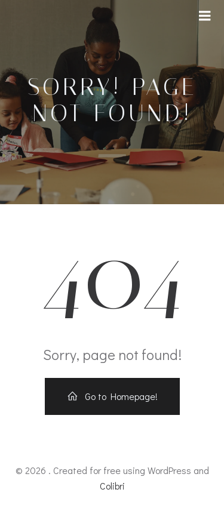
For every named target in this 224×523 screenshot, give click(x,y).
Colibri (112, 485)
